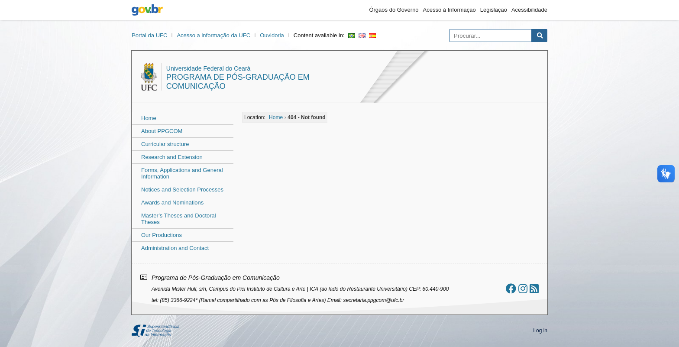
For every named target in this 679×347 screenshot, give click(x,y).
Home (148, 118)
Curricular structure (165, 144)
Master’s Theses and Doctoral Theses (178, 218)
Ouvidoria (272, 35)
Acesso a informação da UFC (213, 35)
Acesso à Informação (449, 9)
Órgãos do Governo (393, 9)
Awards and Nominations (172, 202)
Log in (540, 331)
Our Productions (161, 235)
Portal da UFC (149, 35)
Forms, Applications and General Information (182, 173)
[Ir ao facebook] (511, 289)
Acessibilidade (529, 9)
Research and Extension (172, 157)
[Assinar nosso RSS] (534, 289)
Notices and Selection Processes (182, 189)
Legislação (493, 9)
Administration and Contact (175, 248)
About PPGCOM (161, 131)
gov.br (147, 10)
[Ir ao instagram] (522, 289)
